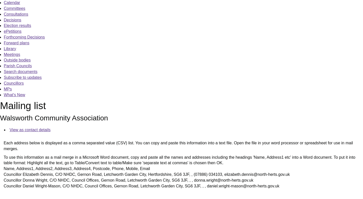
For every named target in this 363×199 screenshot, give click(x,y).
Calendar (12, 3)
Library (10, 49)
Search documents (20, 72)
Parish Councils (18, 66)
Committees (14, 8)
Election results (17, 25)
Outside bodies (17, 60)
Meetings (12, 54)
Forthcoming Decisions (24, 37)
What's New (14, 95)
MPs (8, 89)
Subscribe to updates (23, 77)
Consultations (16, 14)
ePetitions (12, 31)
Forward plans (16, 43)
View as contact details (30, 130)
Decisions (12, 20)
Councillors (14, 83)
